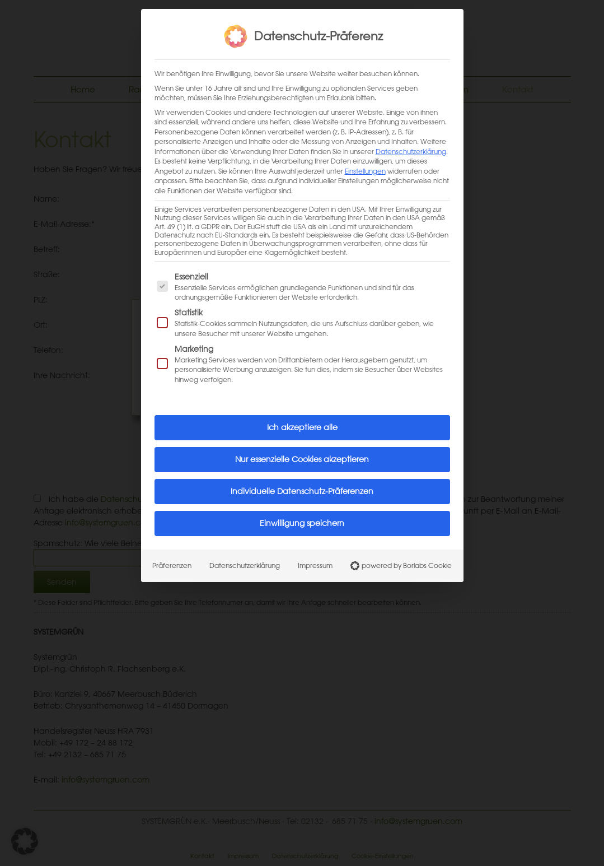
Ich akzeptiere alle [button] (302, 413)
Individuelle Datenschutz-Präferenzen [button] (302, 477)
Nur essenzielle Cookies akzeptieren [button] (302, 445)
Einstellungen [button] (365, 156)
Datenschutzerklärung (411, 137)
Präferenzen (171, 551)
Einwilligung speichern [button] (302, 509)
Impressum (315, 551)
